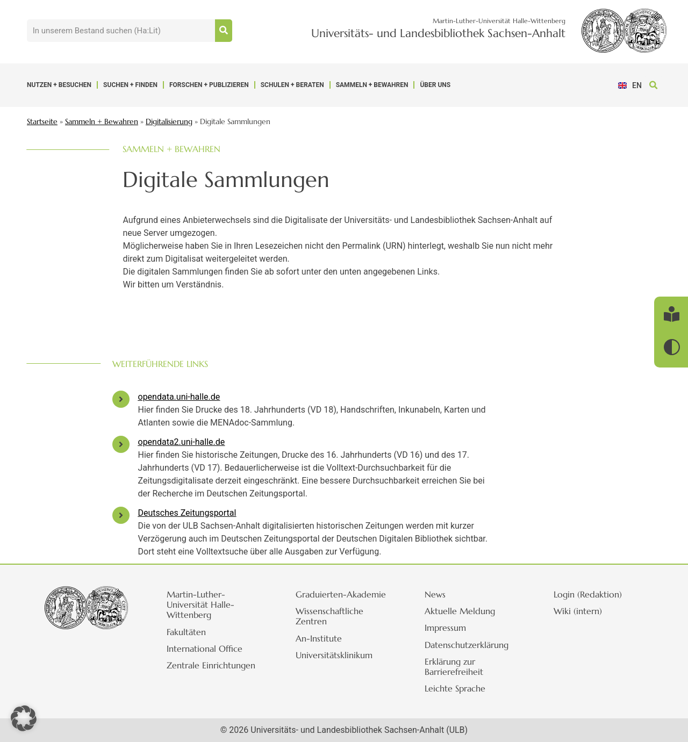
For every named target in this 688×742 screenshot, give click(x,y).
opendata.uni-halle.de (179, 397)
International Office (204, 648)
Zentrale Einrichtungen (211, 665)
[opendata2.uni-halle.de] (121, 444)
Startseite (42, 121)
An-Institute (319, 638)
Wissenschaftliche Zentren (329, 616)
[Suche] (223, 30)
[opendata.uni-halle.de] (121, 399)
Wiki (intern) (578, 611)
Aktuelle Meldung (460, 611)
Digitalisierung (169, 121)
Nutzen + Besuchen (59, 85)
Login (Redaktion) (588, 594)
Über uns (435, 85)
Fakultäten (186, 631)
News (435, 594)
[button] (653, 85)
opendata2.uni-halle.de (181, 442)
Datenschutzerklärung (466, 644)
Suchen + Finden (130, 85)
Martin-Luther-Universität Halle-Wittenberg (200, 604)
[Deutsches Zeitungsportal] (121, 515)
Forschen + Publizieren (209, 85)
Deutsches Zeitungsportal (187, 513)
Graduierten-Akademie (341, 594)
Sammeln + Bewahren (372, 85)
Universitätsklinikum (334, 655)
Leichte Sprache (455, 688)
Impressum (445, 627)
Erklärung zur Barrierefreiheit (454, 666)
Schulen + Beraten (292, 85)
